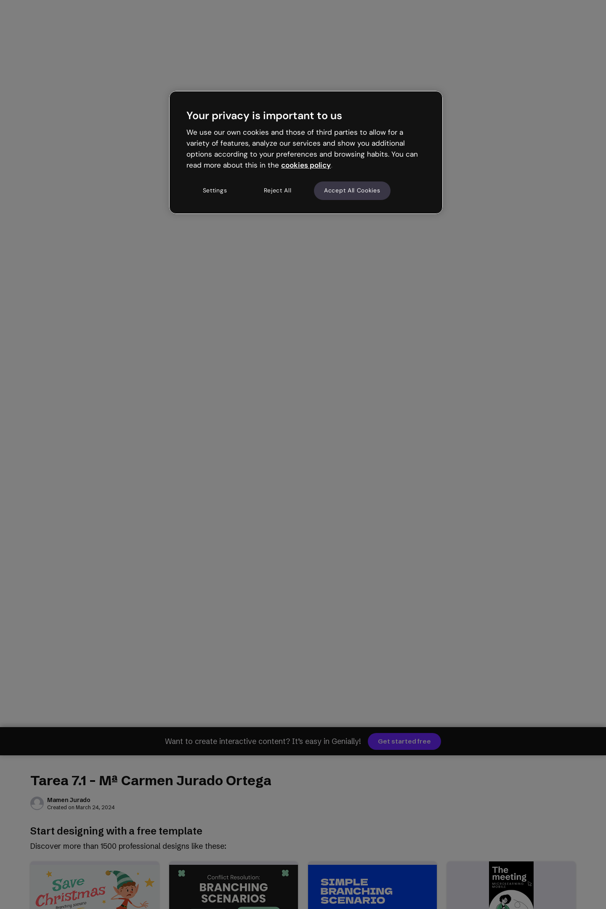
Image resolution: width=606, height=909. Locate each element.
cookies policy (306, 165)
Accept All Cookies (352, 190)
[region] (306, 152)
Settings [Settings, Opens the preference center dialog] (215, 190)
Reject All (278, 190)
